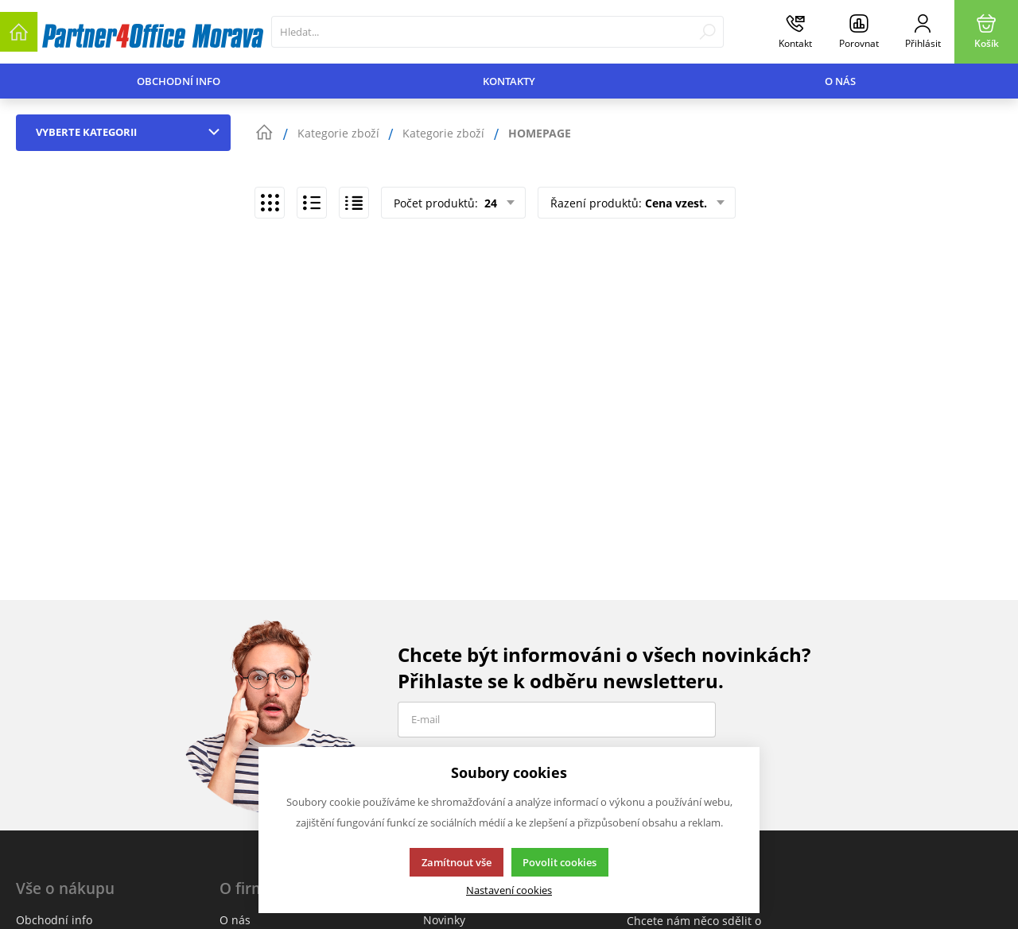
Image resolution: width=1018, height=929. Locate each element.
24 (489, 203)
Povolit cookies (559, 862)
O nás (840, 81)
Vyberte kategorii (131, 132)
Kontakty (509, 81)
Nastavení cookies (509, 890)
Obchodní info (178, 81)
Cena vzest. (676, 203)
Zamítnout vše (457, 862)
